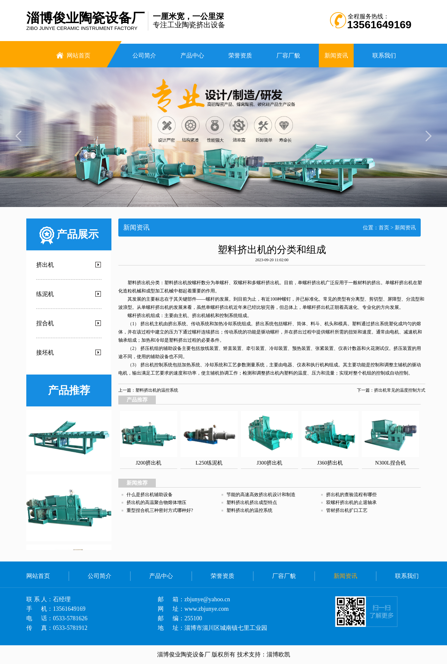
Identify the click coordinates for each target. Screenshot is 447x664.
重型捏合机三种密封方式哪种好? (160, 510)
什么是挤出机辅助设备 (150, 494)
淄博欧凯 (278, 654)
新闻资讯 (405, 227)
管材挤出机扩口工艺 (346, 510)
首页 (384, 227)
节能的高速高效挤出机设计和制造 (260, 494)
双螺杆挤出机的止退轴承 (351, 502)
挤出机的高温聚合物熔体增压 (156, 502)
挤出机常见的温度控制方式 (399, 390)
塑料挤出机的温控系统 (156, 390)
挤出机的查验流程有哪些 (351, 494)
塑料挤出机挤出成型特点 (251, 502)
